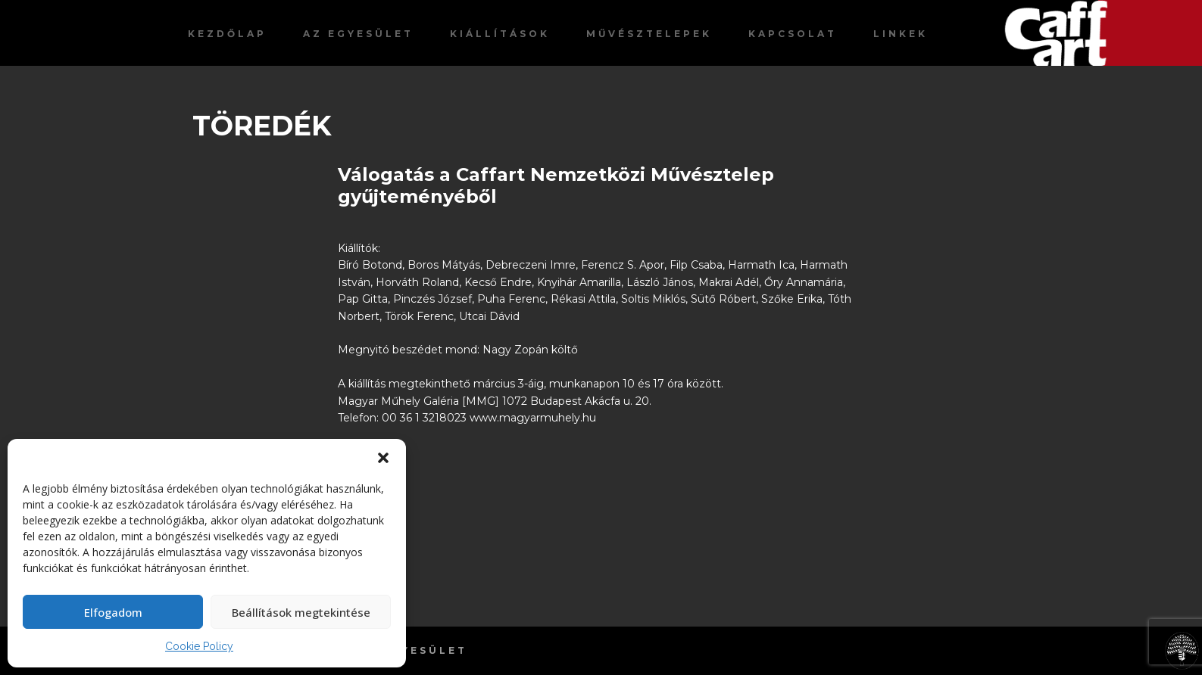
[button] (383, 457)
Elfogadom (113, 612)
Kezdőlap (227, 33)
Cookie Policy (199, 646)
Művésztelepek (649, 33)
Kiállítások (500, 33)
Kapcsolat (792, 33)
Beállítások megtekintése (301, 612)
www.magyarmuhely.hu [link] (533, 418)
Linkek (900, 33)
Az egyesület (358, 33)
